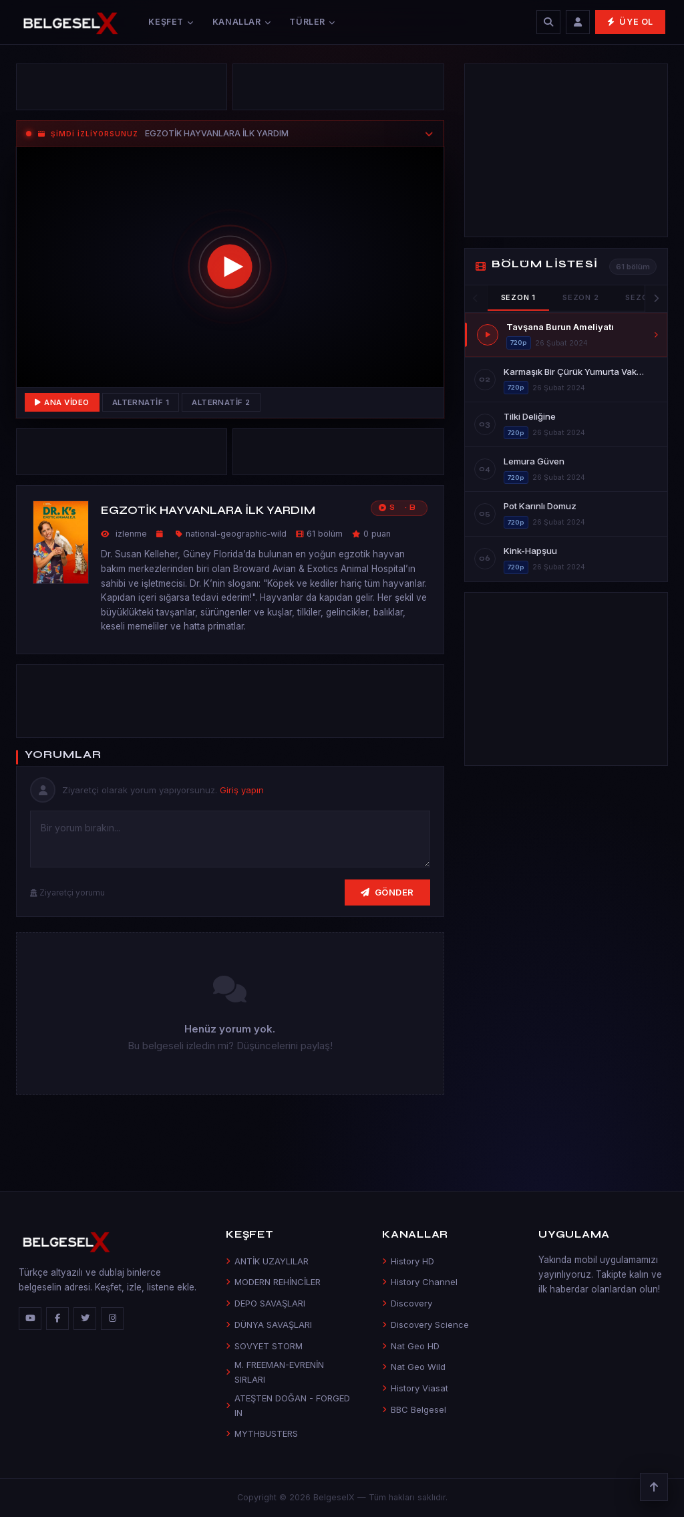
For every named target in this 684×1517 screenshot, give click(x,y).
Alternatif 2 (221, 402)
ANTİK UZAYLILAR (267, 1261)
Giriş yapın (242, 790)
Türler (312, 22)
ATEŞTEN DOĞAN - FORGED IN (288, 1405)
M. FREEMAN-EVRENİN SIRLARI (275, 1371)
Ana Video (62, 402)
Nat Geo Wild (414, 1366)
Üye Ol (630, 22)
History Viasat (415, 1388)
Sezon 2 (580, 297)
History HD (408, 1261)
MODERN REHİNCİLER (273, 1281)
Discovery (407, 1303)
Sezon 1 (518, 297)
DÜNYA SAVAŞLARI (269, 1324)
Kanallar (241, 22)
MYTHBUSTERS (262, 1433)
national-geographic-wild (236, 534)
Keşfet (170, 22)
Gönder (387, 892)
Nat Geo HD (411, 1346)
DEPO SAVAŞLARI (265, 1303)
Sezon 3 (643, 297)
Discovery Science (425, 1324)
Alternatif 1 (141, 402)
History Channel (420, 1281)
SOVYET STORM (264, 1346)
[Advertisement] (121, 87)
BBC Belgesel (414, 1409)
